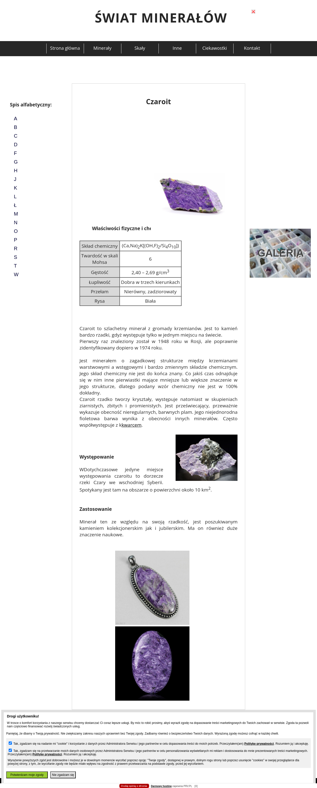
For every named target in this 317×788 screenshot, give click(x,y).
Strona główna (65, 48)
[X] (195, 786)
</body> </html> (158, 24)
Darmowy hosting (161, 786)
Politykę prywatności (259, 743)
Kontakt (252, 48)
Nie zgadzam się (63, 775)
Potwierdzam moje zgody (27, 775)
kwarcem (131, 425)
